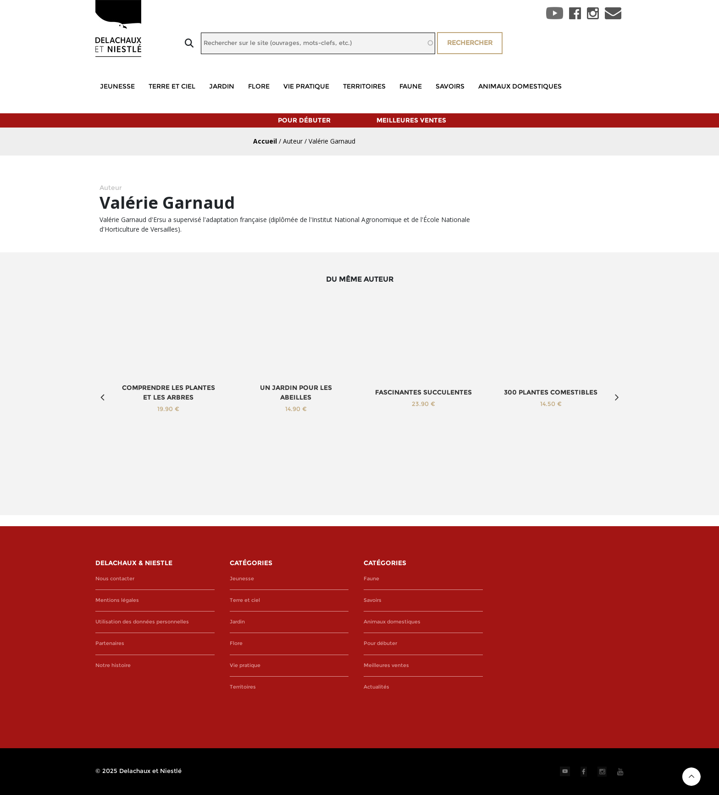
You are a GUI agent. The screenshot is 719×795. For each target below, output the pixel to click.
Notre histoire (113, 665)
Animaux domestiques (520, 86)
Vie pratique (306, 86)
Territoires (364, 86)
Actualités (376, 687)
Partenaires (109, 643)
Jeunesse (117, 86)
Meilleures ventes (411, 120)
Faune (410, 86)
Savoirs (450, 86)
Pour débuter (304, 120)
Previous (102, 397)
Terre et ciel (172, 86)
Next (616, 397)
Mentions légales (117, 600)
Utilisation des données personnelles (142, 622)
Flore (259, 86)
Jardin (221, 86)
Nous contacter (114, 579)
